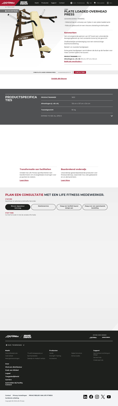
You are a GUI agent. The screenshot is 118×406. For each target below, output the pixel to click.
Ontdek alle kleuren (59, 79)
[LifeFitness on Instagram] (97, 397)
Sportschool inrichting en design (101, 354)
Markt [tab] (37, 3)
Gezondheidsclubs (11, 353)
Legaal (7, 373)
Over (7, 364)
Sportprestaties (32, 356)
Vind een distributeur (13, 367)
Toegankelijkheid (12, 376)
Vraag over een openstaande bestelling (95, 207)
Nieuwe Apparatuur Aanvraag (18, 207)
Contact (61, 3)
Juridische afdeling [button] (12, 398)
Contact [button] (8, 395)
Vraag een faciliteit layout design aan (69, 207)
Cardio (51, 353)
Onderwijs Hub (98, 360)
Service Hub (97, 357)
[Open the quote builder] (99, 3)
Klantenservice (43, 206)
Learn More (24, 180)
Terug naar (9, 7)
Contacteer (80, 72)
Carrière (8, 380)
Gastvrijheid (9, 356)
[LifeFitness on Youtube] (109, 397)
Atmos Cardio (75, 356)
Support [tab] (53, 3)
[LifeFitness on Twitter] (103, 397)
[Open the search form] (89, 3)
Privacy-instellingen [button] (20, 395)
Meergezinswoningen (12, 358)
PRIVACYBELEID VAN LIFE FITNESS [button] (41, 395)
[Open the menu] (109, 3)
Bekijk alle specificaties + (73, 61)
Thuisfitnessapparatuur (35, 353)
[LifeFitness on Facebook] (91, 397)
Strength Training (55, 356)
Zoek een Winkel (12, 370)
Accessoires (53, 358)
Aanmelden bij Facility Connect (14, 384)
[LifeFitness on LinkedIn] (85, 397)
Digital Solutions (76, 353)
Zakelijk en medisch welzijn (36, 358)
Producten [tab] (44, 3)
